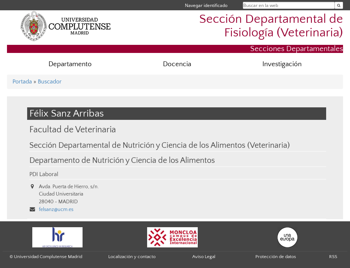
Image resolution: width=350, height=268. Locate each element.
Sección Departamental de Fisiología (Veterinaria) (271, 26)
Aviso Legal (203, 256)
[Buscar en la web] (339, 5)
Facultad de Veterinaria (72, 130)
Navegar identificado (206, 5)
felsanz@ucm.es (56, 209)
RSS (333, 256)
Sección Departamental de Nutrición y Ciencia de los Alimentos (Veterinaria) (159, 145)
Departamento (70, 64)
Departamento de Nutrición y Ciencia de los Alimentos (122, 160)
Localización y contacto (132, 256)
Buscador (50, 81)
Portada (22, 81)
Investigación (282, 64)
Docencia (177, 64)
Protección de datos (275, 256)
